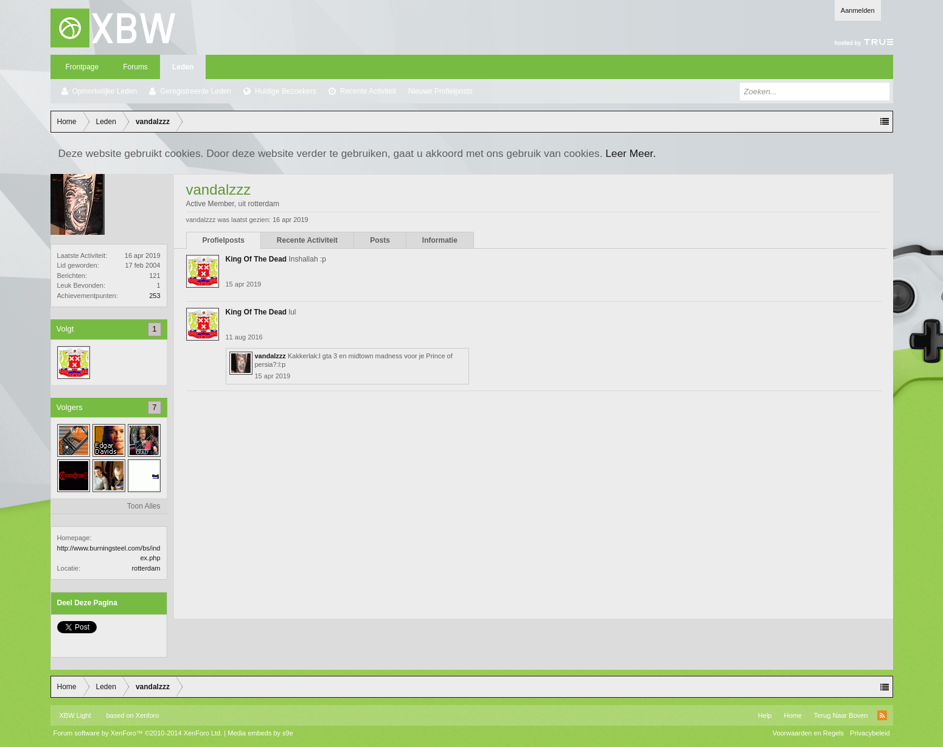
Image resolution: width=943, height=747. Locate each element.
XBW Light (75, 715)
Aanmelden (858, 10)
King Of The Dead (256, 259)
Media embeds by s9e (260, 733)
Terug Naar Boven (841, 715)
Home (792, 715)
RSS (882, 715)
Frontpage (82, 67)
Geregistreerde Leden (195, 91)
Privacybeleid (869, 733)
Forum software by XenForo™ (138, 733)
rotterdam (145, 568)
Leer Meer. (630, 153)
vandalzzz (270, 356)
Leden (182, 67)
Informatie (440, 240)
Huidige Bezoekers (285, 91)
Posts (380, 240)
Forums (135, 67)
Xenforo (147, 715)
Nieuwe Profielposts (440, 91)
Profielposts (224, 240)
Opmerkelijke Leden (104, 91)
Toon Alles (144, 506)
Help (765, 715)
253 (154, 295)
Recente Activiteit (368, 91)
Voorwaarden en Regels (808, 733)
